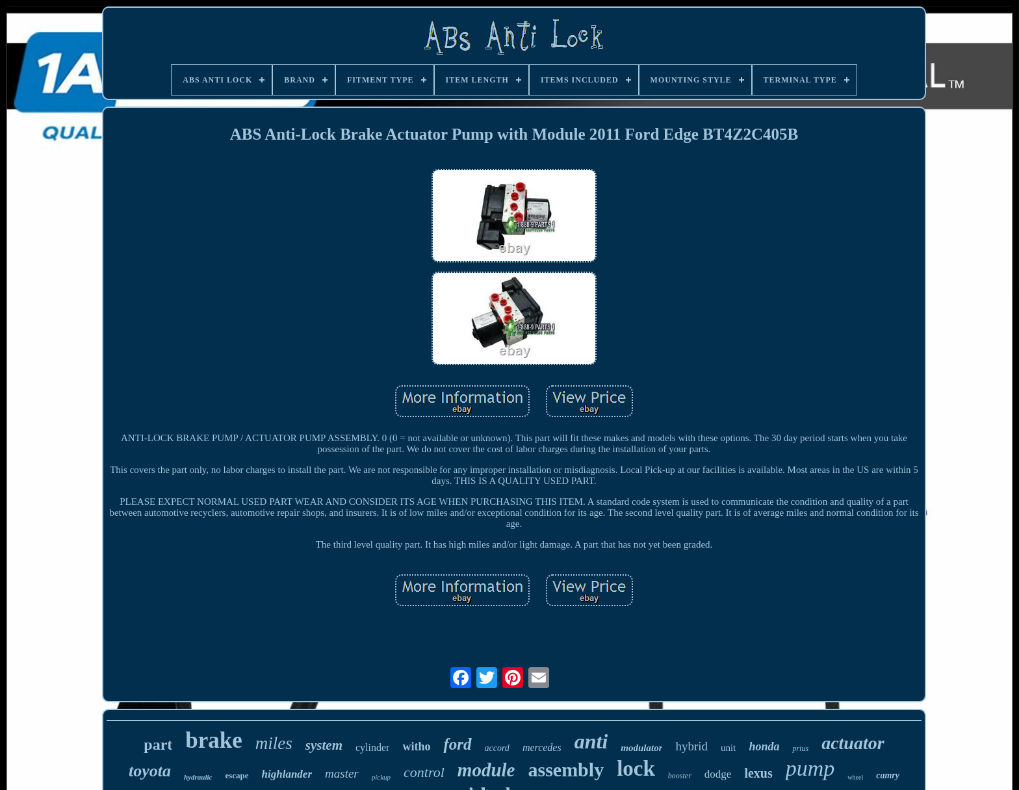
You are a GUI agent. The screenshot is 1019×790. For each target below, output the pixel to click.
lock (636, 768)
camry (887, 775)
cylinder (372, 747)
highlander (287, 774)
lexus (758, 773)
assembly (566, 769)
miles (273, 743)
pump (810, 768)
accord (497, 748)
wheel (855, 777)
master (342, 773)
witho (416, 746)
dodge (718, 774)
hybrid (691, 746)
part (158, 744)
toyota (150, 770)
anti (591, 741)
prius (800, 748)
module (486, 769)
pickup (381, 777)
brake (213, 740)
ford (457, 744)
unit (728, 748)
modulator (641, 748)
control (424, 772)
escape (236, 775)
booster (679, 775)
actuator (852, 743)
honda (764, 746)
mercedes (541, 747)
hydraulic (198, 777)
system (323, 745)
